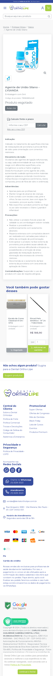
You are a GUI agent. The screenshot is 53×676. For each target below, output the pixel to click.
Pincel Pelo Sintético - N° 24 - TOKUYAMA (38, 320)
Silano (31, 27)
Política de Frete (10, 419)
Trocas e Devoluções (12, 426)
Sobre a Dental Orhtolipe (10, 414)
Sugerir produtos (13, 375)
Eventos (33, 428)
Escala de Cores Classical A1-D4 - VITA (16, 320)
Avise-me (11, 108)
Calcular (41, 125)
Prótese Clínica (19, 27)
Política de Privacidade (20, 665)
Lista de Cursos (36, 425)
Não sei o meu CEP (16, 129)
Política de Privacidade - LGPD (14, 452)
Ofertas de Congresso (39, 413)
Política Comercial (11, 423)
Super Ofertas (35, 410)
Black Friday (34, 421)
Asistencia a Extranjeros (14, 437)
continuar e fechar (27, 672)
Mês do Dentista (36, 417)
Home (6, 27)
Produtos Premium (38, 432)
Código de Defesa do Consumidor (12, 431)
